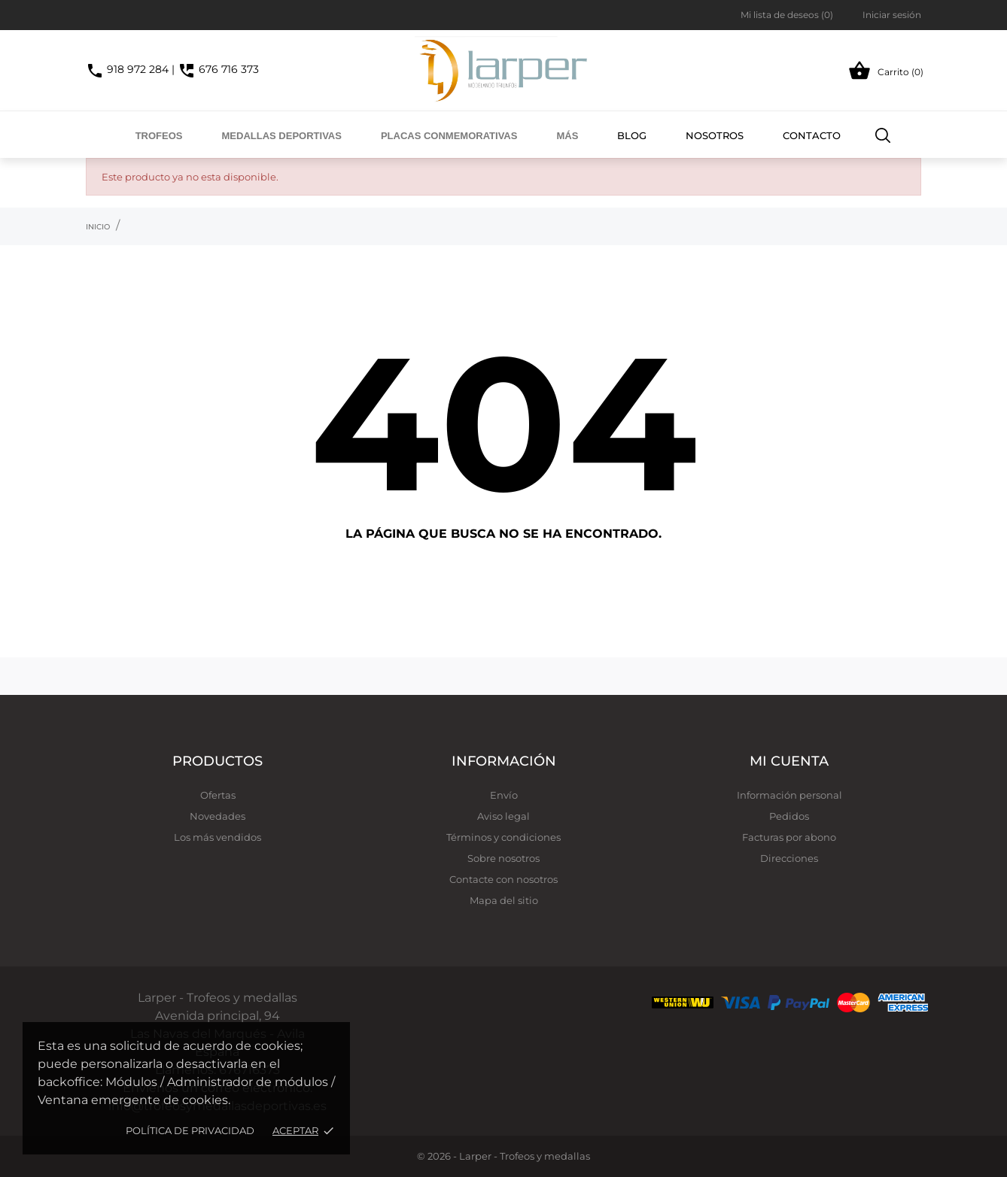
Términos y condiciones (503, 837)
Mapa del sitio (504, 900)
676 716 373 (218, 69)
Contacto (812, 135)
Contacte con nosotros (503, 879)
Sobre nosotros (503, 858)
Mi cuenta (789, 761)
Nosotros (715, 135)
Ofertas (218, 795)
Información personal (789, 795)
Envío (504, 795)
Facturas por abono (789, 837)
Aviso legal (503, 816)
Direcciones (789, 858)
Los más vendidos (217, 837)
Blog (631, 135)
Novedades (217, 816)
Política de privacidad (190, 1130)
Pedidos (789, 816)
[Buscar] (883, 135)
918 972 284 (127, 69)
